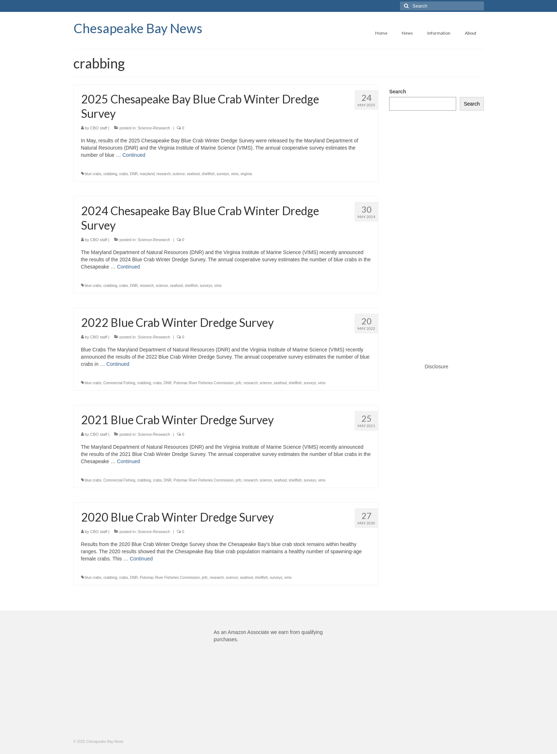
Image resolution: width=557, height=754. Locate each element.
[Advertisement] (436, 229)
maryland (147, 174)
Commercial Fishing (119, 383)
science (178, 174)
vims (235, 174)
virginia (246, 174)
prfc (238, 383)
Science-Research (154, 128)
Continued (133, 155)
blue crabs (93, 174)
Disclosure (436, 366)
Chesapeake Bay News (137, 28)
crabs (123, 174)
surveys (223, 174)
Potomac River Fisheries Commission (204, 383)
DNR (134, 174)
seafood (193, 174)
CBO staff (98, 128)
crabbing (110, 174)
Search (397, 91)
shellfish (208, 174)
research (164, 174)
